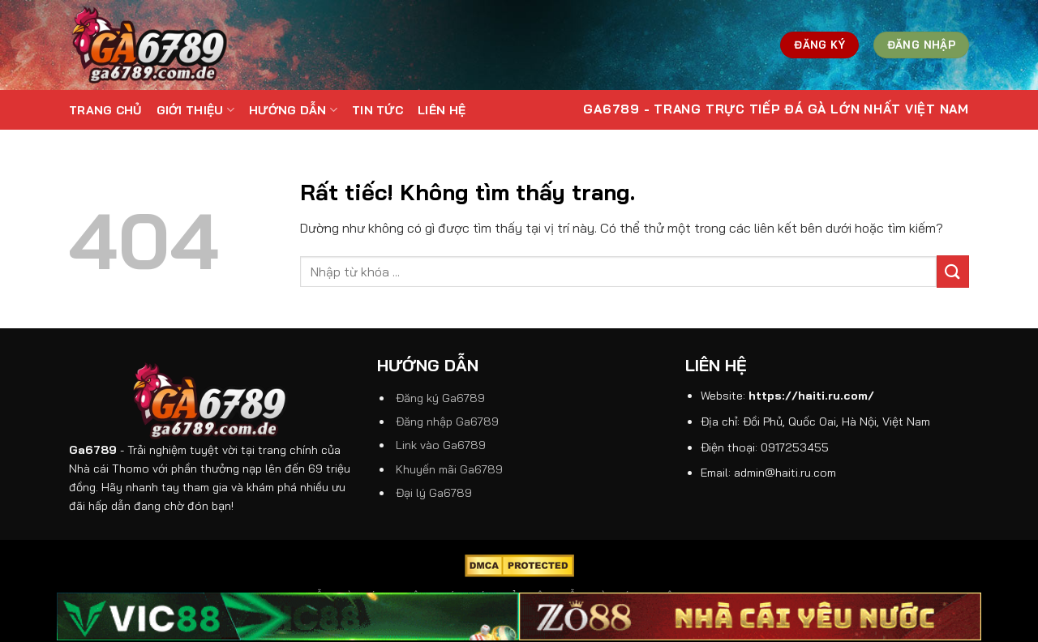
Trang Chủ (105, 110)
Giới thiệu (195, 110)
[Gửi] (953, 271)
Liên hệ (441, 110)
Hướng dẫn (293, 110)
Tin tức (377, 110)
